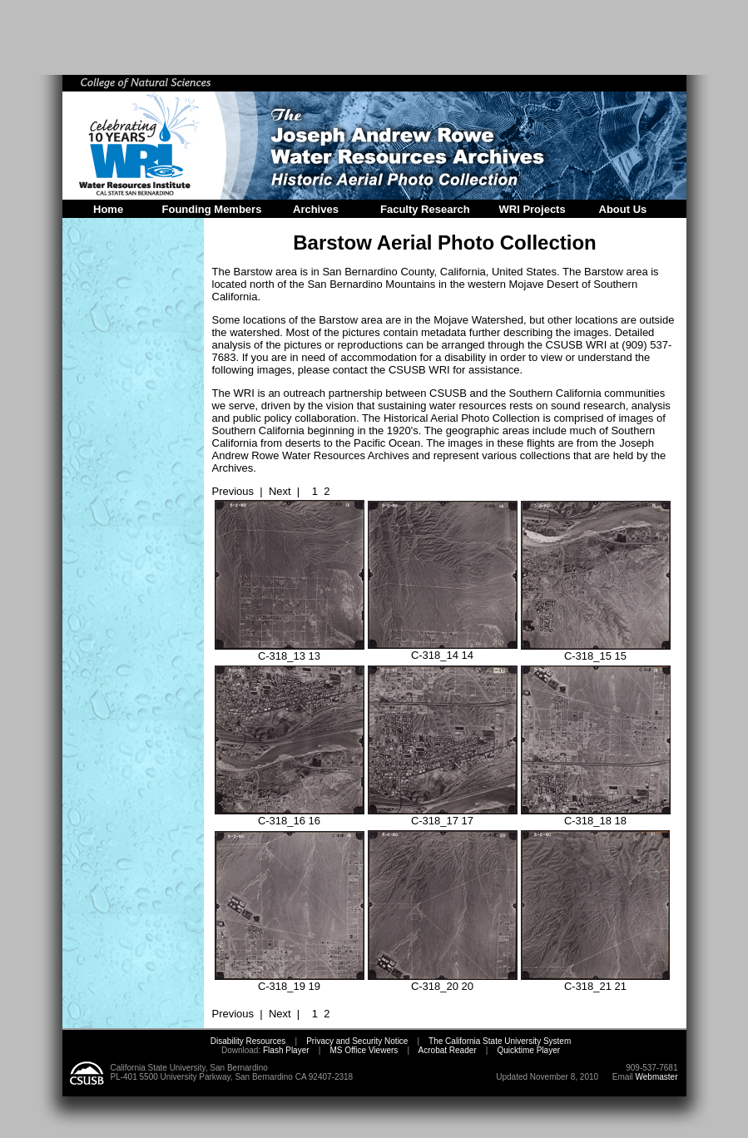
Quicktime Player (528, 1050)
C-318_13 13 (289, 651)
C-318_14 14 (443, 650)
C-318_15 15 (596, 651)
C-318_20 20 (443, 981)
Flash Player (284, 1050)
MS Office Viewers (363, 1050)
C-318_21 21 (595, 981)
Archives (316, 209)
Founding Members (212, 209)
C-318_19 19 (289, 981)
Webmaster (657, 1076)
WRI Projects (532, 209)
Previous (233, 491)
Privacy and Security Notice (357, 1041)
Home (108, 209)
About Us (623, 209)
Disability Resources (248, 1041)
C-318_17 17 (443, 815)
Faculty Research (425, 209)
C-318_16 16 (289, 815)
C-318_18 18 (596, 815)
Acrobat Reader (448, 1050)
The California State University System (499, 1041)
